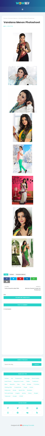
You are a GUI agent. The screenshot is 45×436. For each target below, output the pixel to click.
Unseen (15, 396)
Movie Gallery (35, 378)
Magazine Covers (19, 381)
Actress (12, 274)
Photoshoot (18, 378)
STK (6, 26)
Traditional (35, 381)
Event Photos (8, 381)
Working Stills (8, 387)
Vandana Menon (12, 18)
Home (5, 18)
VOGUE (21, 396)
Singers (36, 393)
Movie (29, 393)
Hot (12, 378)
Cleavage (26, 378)
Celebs (28, 381)
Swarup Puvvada (29, 425)
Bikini (6, 384)
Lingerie (17, 393)
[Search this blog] (18, 364)
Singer (25, 387)
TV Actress (36, 384)
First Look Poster (9, 393)
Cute (23, 384)
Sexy (18, 384)
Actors (31, 387)
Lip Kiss (24, 393)
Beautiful (12, 384)
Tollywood (7, 396)
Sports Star (22, 390)
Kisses (14, 390)
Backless (29, 390)
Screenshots (17, 387)
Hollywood (7, 390)
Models (29, 384)
